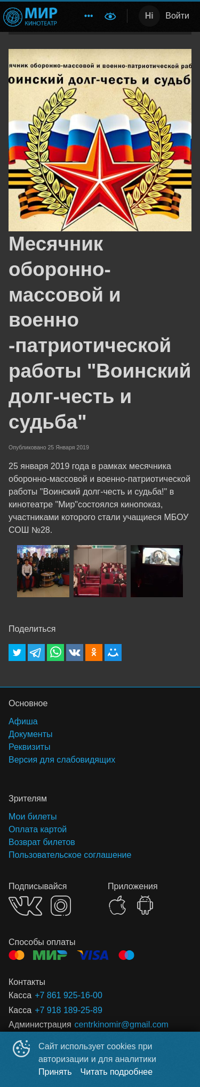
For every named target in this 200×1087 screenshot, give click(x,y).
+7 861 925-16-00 (68, 995)
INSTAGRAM (61, 906)
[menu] (82, 16)
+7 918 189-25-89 (68, 1010)
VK (25, 906)
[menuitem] (88, 16)
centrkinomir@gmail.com (122, 1024)
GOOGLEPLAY (145, 905)
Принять (55, 1071)
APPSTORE (117, 905)
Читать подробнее (117, 1071)
